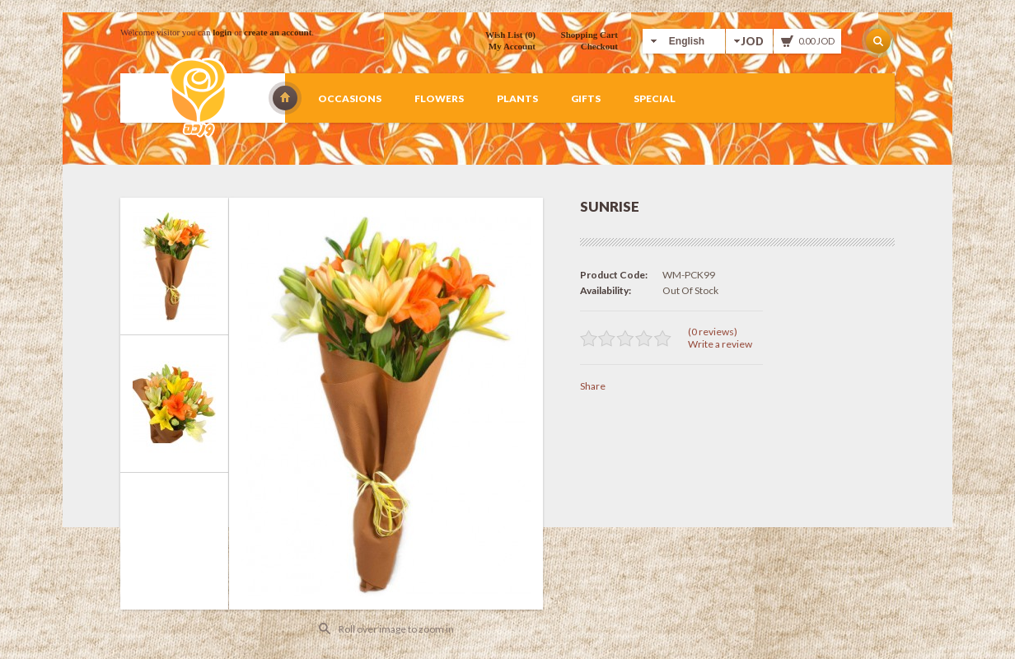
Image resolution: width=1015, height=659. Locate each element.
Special (655, 98)
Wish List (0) (510, 35)
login (222, 32)
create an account (277, 32)
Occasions (349, 98)
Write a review (720, 344)
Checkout (599, 46)
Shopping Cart (589, 35)
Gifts (586, 98)
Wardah (285, 98)
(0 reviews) (712, 331)
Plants (517, 98)
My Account (512, 46)
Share (593, 386)
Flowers (439, 98)
